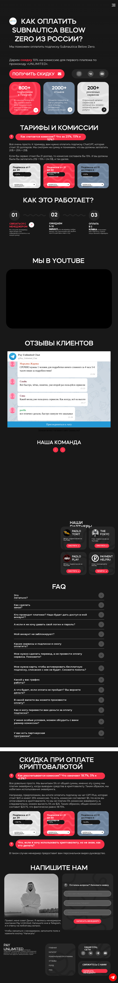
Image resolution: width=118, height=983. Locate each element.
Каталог (53, 952)
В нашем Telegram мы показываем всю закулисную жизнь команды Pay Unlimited (24, 105)
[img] (31, 548)
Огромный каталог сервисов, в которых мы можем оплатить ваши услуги (92, 105)
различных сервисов (93, 93)
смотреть (72, 546)
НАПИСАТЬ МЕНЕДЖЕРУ (87, 921)
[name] (87, 894)
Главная (53, 948)
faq (50, 970)
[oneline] (87, 903)
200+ (93, 88)
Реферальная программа (61, 956)
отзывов (59, 92)
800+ (25, 88)
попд (51, 965)
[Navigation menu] (113, 5)
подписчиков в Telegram (25, 93)
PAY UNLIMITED (13, 947)
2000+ (59, 88)
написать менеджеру (19, 185)
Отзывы (52, 961)
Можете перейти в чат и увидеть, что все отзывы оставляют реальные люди (58, 105)
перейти (100, 571)
